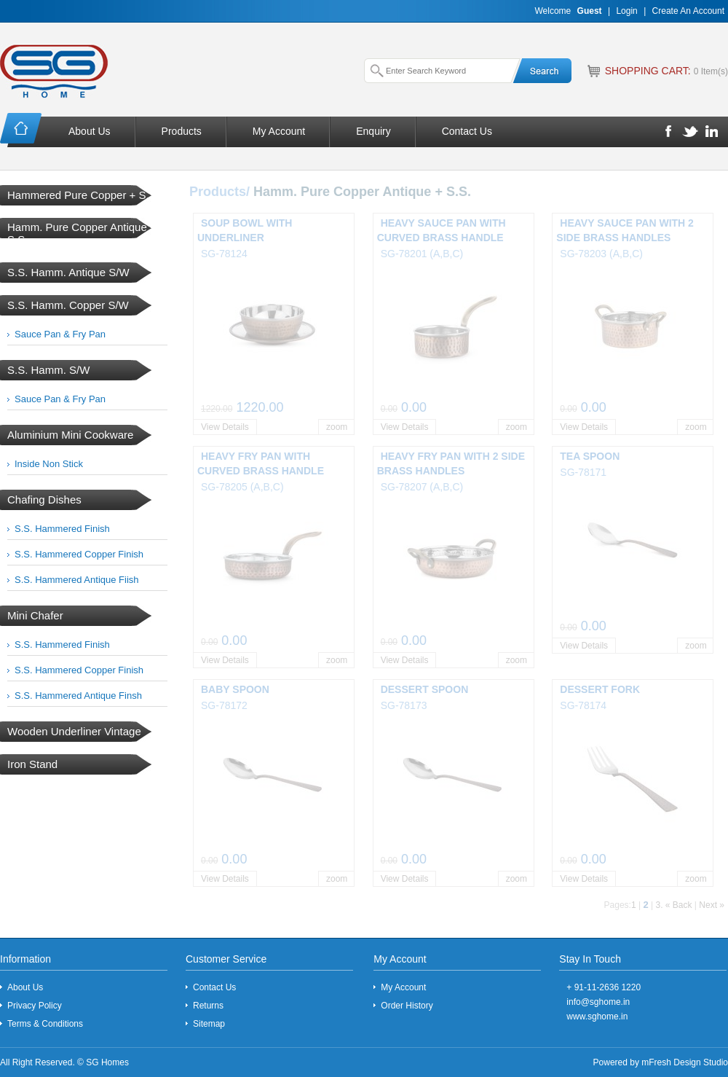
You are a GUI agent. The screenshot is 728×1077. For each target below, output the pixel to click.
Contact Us (467, 131)
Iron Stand (32, 764)
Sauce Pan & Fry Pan (60, 334)
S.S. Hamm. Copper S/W (68, 305)
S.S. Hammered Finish (62, 528)
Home (21, 130)
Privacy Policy (34, 1005)
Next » (711, 905)
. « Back (676, 905)
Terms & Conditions (45, 1024)
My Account (279, 131)
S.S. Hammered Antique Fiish (77, 579)
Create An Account (688, 11)
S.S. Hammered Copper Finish (79, 554)
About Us (89, 131)
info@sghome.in (598, 1002)
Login (626, 11)
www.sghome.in (597, 1016)
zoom (336, 427)
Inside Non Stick (49, 463)
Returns (208, 1005)
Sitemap (209, 1024)
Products (182, 131)
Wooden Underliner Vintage (74, 731)
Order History (406, 1005)
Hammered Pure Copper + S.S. (83, 195)
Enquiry (373, 131)
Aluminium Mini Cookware (70, 434)
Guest (589, 11)
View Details (225, 427)
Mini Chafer (35, 615)
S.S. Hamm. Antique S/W (68, 272)
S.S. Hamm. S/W (48, 370)
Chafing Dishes (44, 499)
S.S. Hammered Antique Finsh (78, 695)
